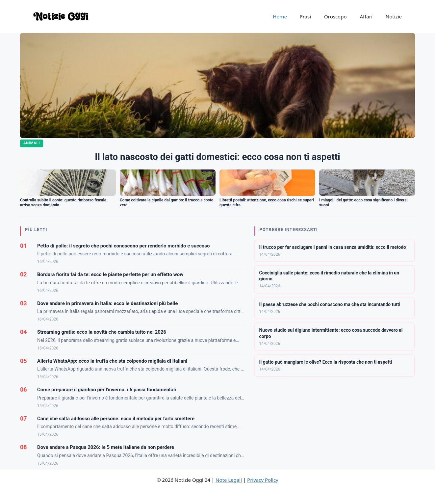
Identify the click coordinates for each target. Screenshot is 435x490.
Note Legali (229, 480)
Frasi (305, 16)
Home (280, 16)
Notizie (394, 16)
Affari (366, 16)
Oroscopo (335, 16)
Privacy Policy (262, 480)
